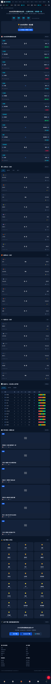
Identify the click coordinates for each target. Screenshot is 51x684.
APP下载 (27, 667)
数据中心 (34, 1)
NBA (27, 662)
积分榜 (2, 667)
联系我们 (28, 669)
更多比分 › (47, 174)
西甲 (27, 656)
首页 (13, 1)
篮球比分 (21, 1)
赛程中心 (30, 1)
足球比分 (17, 1)
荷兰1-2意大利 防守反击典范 (9, 522)
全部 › (48, 547)
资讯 (2, 662)
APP (46, 681)
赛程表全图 (3, 656)
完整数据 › (47, 391)
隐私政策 (28, 671)
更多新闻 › (47, 437)
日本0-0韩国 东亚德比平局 (8, 539)
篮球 (21, 681)
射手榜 (2, 669)
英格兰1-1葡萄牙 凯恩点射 (8, 487)
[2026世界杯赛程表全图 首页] (5, 2)
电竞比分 (26, 1)
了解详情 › (47, 629)
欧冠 (27, 658)
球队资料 (43, 1)
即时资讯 (39, 1)
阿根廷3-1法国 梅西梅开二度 (9, 452)
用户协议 (28, 673)
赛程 (30, 681)
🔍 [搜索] (48, 2)
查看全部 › (47, 36)
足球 (13, 681)
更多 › (48, 262)
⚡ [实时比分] (48, 677)
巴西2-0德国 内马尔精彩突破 (9, 470)
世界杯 (27, 660)
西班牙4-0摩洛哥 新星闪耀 (8, 504)
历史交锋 (3, 673)
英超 (27, 655)
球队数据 (3, 671)
